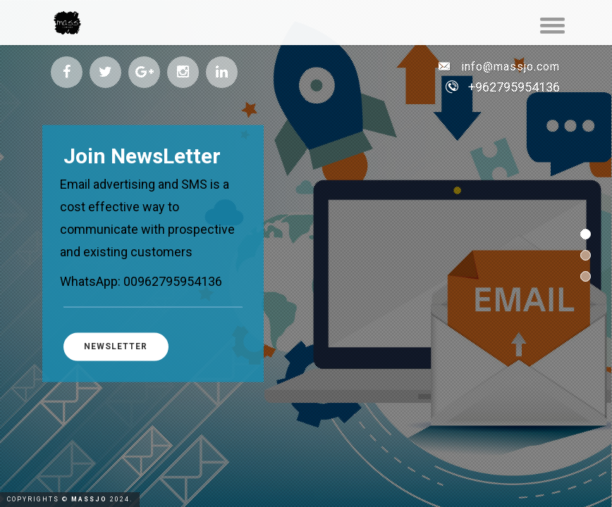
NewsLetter (118, 346)
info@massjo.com (499, 66)
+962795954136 (514, 87)
